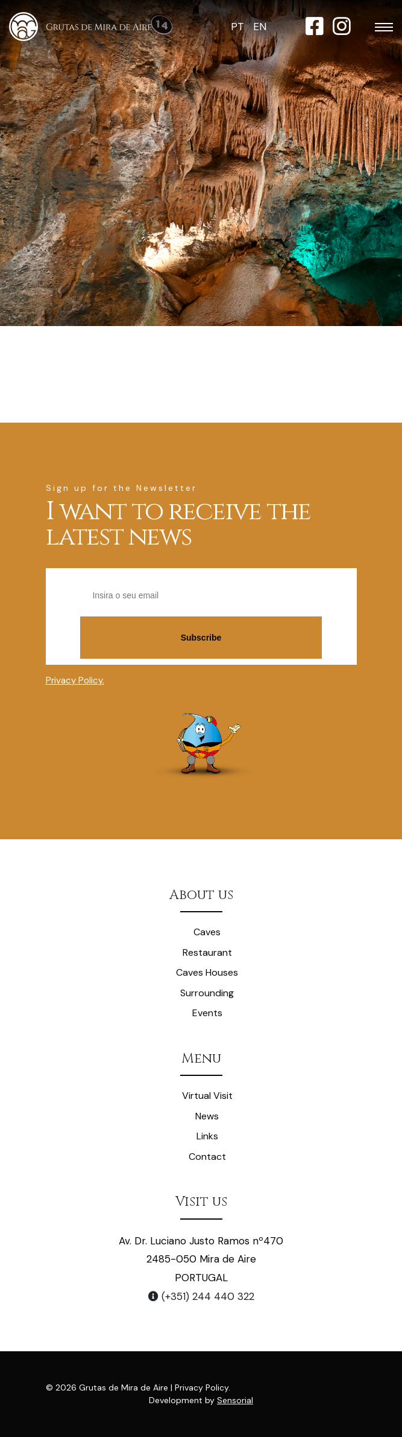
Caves (207, 932)
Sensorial (235, 1400)
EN (259, 26)
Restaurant (207, 952)
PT (237, 26)
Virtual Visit (207, 1095)
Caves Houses (207, 972)
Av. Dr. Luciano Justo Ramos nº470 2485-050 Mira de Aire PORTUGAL (201, 1259)
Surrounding (207, 993)
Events (207, 1013)
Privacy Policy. (75, 680)
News (207, 1116)
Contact (207, 1156)
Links (207, 1136)
